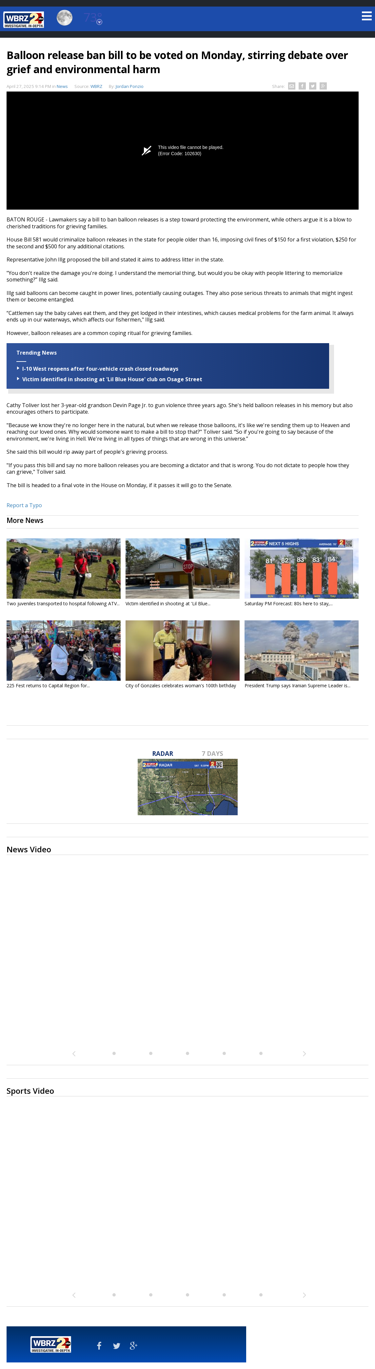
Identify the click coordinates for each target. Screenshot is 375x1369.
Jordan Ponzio (130, 86)
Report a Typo (24, 505)
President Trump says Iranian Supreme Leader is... (297, 685)
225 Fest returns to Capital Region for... (48, 685)
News (62, 86)
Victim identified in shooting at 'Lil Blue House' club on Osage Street (112, 379)
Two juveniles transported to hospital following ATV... (63, 603)
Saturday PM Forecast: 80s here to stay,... (289, 603)
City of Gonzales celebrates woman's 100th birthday (181, 685)
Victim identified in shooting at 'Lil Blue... (168, 603)
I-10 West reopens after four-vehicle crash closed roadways (100, 368)
